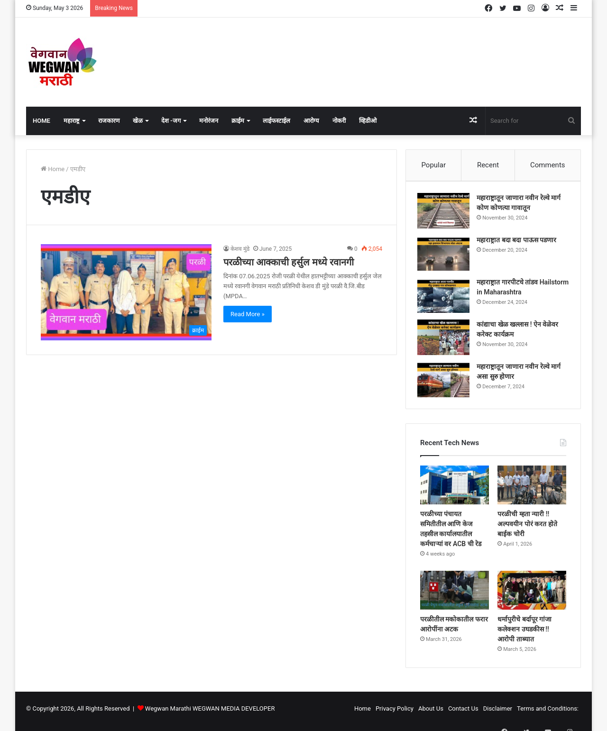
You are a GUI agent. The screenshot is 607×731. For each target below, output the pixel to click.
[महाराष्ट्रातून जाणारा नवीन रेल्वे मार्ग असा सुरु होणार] (446, 382)
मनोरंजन (208, 120)
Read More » (247, 314)
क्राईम (237, 120)
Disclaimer (497, 713)
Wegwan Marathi (168, 713)
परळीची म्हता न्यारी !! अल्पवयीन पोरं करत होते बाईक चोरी (527, 529)
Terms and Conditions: (548, 713)
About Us (430, 713)
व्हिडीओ (368, 120)
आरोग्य (311, 120)
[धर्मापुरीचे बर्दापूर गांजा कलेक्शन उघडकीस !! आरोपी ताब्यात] (531, 595)
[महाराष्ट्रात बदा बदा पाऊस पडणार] (446, 256)
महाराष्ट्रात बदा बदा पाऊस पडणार (519, 243)
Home (41, 120)
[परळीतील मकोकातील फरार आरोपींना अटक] (454, 595)
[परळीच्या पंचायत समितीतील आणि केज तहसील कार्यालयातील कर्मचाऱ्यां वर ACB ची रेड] (454, 490)
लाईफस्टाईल (276, 120)
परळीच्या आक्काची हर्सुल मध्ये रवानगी (288, 262)
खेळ (138, 120)
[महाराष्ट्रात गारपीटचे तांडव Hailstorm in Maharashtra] (446, 298)
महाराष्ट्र (72, 120)
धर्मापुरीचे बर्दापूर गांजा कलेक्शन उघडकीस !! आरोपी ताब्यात (524, 634)
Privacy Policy (395, 713)
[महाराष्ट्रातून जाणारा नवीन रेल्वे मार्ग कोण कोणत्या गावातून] (446, 213)
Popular (433, 165)
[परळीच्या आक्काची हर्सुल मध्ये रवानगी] (126, 292)
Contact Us (463, 713)
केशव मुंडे (239, 249)
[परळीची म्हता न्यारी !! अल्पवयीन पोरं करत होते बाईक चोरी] (531, 490)
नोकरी (339, 120)
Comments (547, 165)
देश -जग (171, 120)
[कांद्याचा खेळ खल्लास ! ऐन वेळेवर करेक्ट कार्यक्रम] (446, 340)
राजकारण (109, 120)
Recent (488, 165)
